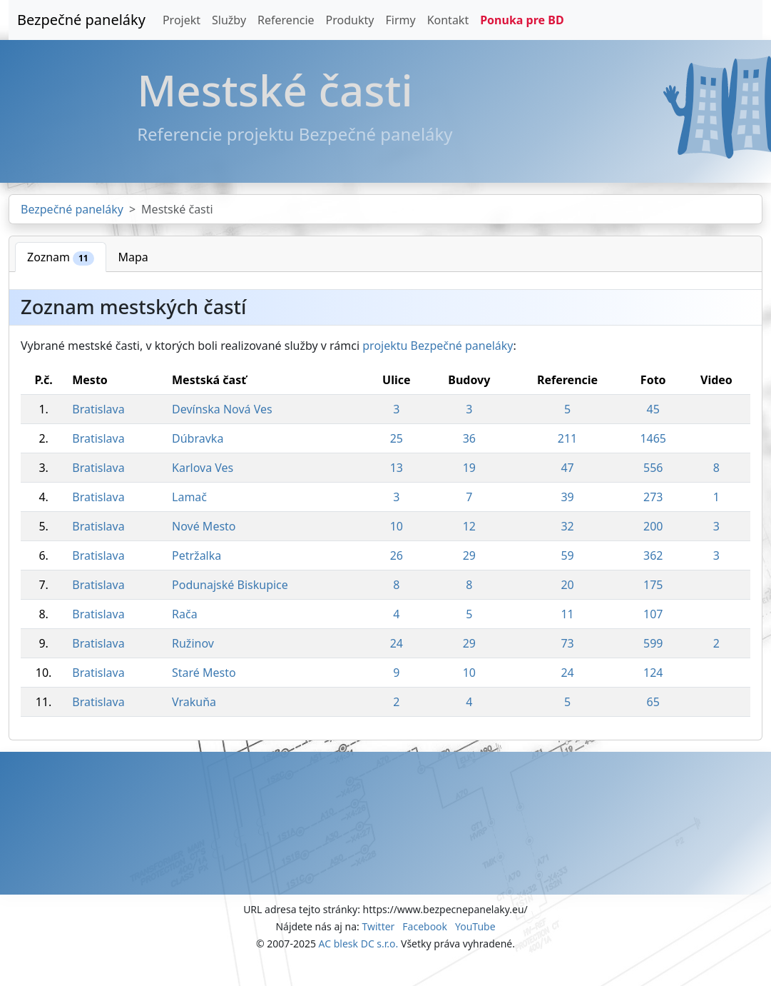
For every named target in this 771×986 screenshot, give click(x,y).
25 (396, 438)
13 (396, 468)
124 (653, 672)
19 (469, 468)
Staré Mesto (204, 672)
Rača (185, 614)
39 (567, 497)
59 (567, 555)
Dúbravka (197, 438)
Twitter (378, 926)
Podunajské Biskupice (230, 585)
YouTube (475, 926)
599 (653, 643)
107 (653, 614)
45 (653, 409)
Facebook (424, 926)
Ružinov (193, 643)
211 (567, 438)
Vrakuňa (194, 702)
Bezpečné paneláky (81, 19)
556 (653, 468)
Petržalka (196, 555)
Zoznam (60, 257)
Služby (229, 20)
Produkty (350, 20)
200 (653, 526)
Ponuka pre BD (521, 20)
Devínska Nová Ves (222, 409)
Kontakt (448, 20)
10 (396, 526)
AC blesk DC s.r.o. (359, 943)
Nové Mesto (204, 526)
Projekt (181, 20)
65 (653, 702)
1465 (653, 438)
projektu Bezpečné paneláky (437, 345)
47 (567, 468)
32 (567, 526)
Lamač (189, 497)
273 (653, 497)
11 (567, 614)
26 (396, 555)
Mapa (133, 257)
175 (653, 585)
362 (653, 555)
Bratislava (98, 409)
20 (567, 585)
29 (469, 555)
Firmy (400, 20)
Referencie (286, 20)
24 (396, 643)
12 (469, 526)
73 (567, 643)
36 (469, 438)
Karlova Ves (202, 468)
